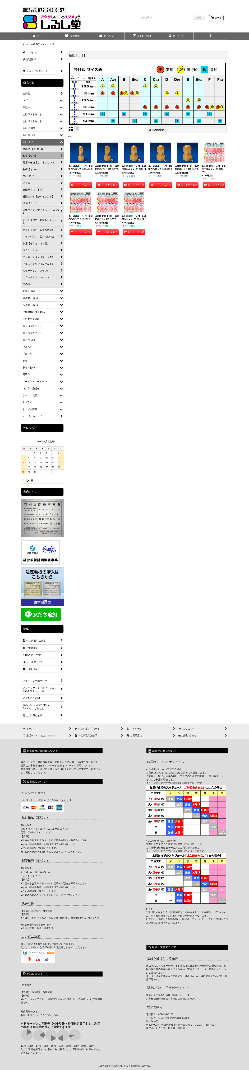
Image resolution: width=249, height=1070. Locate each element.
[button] (211, 36)
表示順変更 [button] (156, 129)
